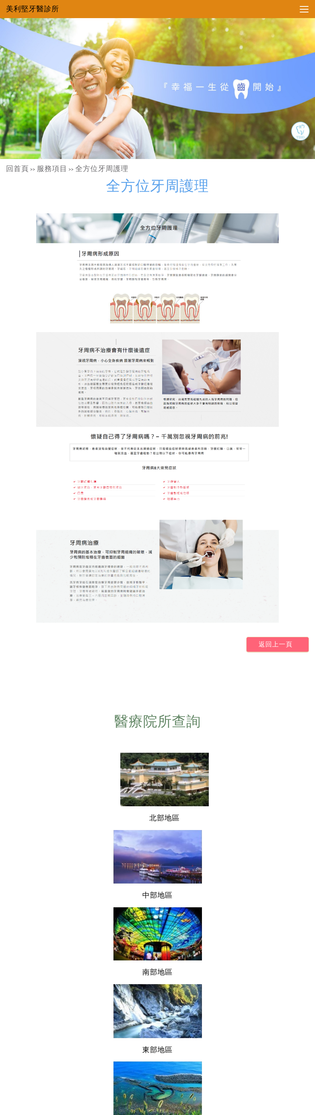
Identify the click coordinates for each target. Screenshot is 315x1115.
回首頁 (17, 168)
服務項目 (52, 168)
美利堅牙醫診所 (32, 8)
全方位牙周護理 (101, 168)
